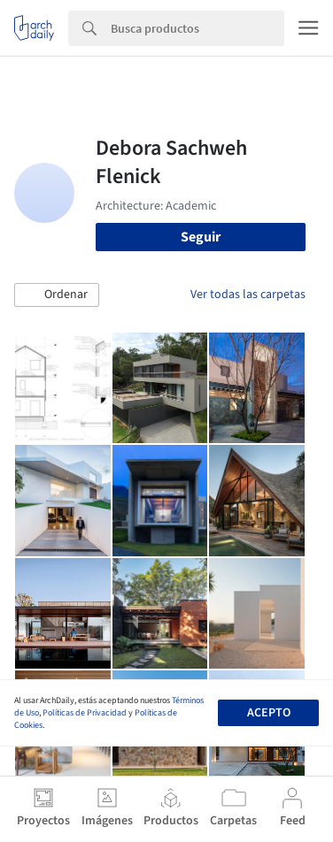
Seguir (201, 237)
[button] (56, 295)
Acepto (268, 713)
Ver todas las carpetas (248, 294)
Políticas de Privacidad (85, 713)
